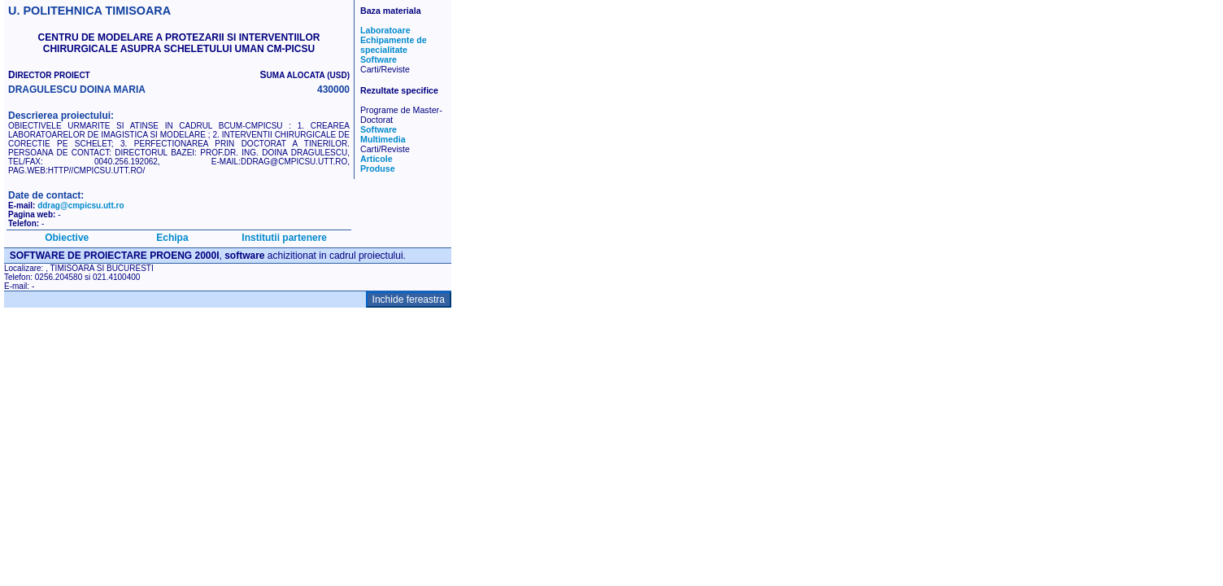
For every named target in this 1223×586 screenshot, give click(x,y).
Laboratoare (385, 30)
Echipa (172, 237)
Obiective (67, 237)
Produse (377, 168)
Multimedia (383, 139)
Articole (376, 159)
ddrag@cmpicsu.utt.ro (80, 205)
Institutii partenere (284, 237)
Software (378, 59)
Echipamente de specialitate (393, 45)
